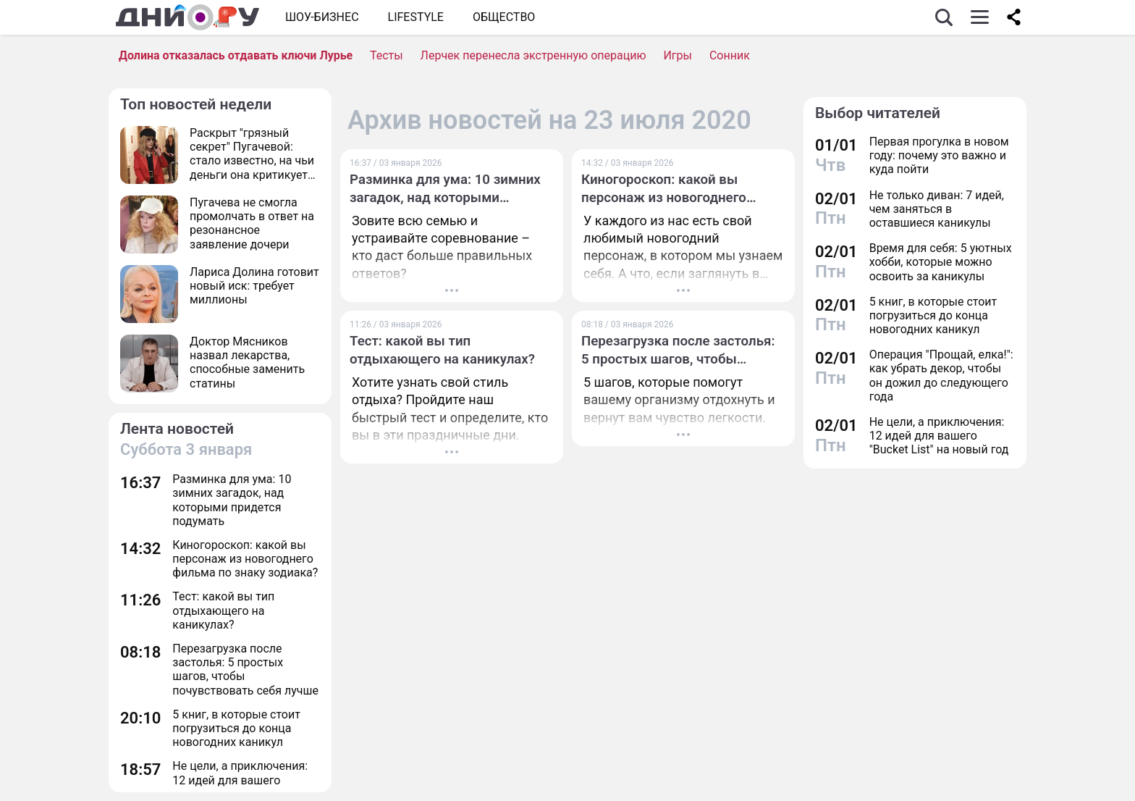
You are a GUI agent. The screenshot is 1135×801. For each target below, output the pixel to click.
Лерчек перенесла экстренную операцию (533, 55)
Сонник (729, 55)
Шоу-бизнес (322, 17)
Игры (677, 55)
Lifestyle (416, 17)
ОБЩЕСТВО (504, 17)
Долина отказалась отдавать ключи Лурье (236, 55)
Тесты (386, 55)
